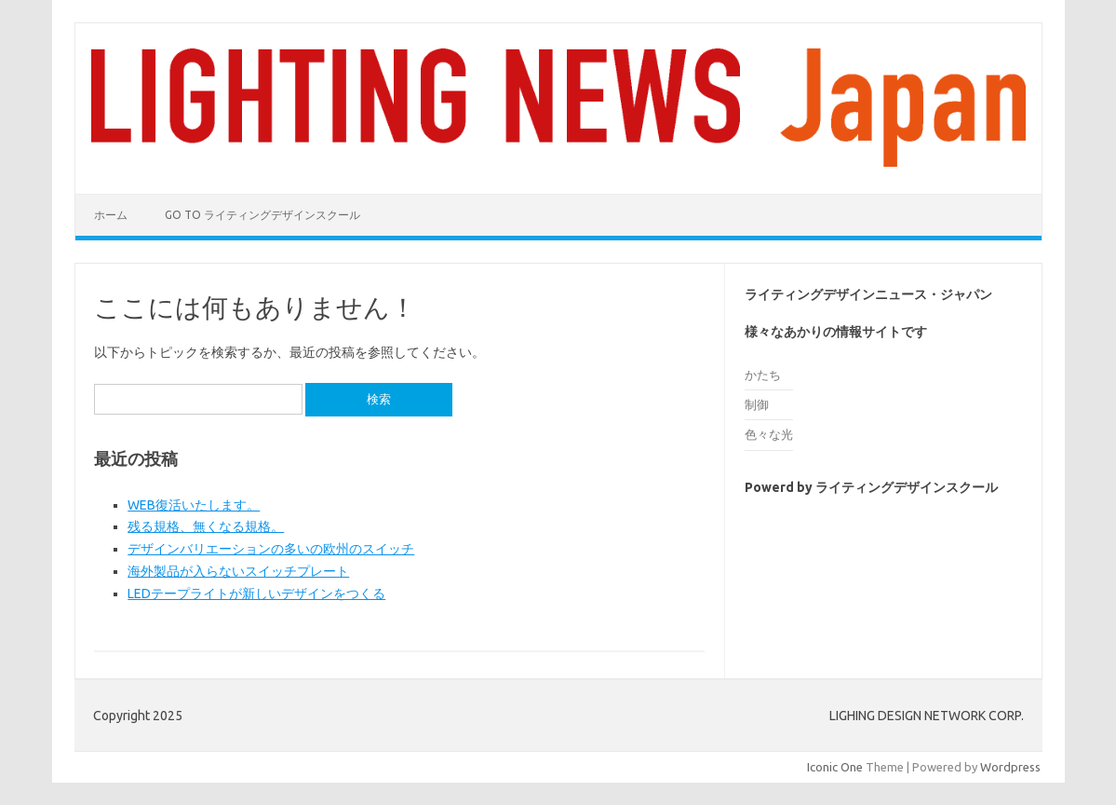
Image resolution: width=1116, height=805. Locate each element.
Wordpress (1010, 766)
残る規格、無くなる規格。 (206, 526)
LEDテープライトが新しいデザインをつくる (256, 593)
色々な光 (769, 434)
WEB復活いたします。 (194, 505)
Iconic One (835, 766)
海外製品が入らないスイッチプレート (238, 571)
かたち (763, 374)
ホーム (111, 215)
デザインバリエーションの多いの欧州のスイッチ (271, 548)
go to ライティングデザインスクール (262, 215)
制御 (757, 404)
